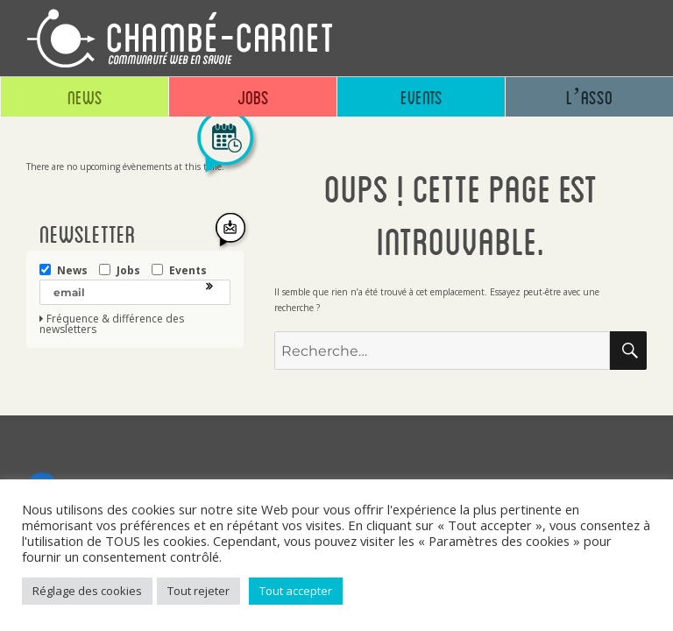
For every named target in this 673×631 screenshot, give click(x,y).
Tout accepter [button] (295, 591)
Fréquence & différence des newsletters (111, 324)
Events (421, 97)
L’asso (589, 97)
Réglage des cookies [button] (87, 591)
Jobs (253, 97)
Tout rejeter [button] (198, 591)
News (85, 97)
